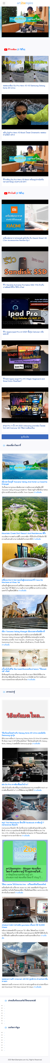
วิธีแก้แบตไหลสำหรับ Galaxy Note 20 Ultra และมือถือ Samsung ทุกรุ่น (24, 734)
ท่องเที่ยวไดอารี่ (13, 445)
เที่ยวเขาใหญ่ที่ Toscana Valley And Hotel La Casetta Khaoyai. (24, 483)
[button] (5, 21)
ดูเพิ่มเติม (25, 436)
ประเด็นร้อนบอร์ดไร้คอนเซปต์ (22, 1000)
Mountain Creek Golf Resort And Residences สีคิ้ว (24, 533)
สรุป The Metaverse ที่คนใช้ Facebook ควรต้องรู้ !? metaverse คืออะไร (23, 823)
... (4, 1005)
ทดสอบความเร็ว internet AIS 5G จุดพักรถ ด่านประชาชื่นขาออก (25, 980)
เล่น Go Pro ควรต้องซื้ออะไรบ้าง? (15, 784)
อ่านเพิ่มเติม (38, 492)
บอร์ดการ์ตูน (14, 1027)
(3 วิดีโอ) (21, 49)
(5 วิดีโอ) (20, 193)
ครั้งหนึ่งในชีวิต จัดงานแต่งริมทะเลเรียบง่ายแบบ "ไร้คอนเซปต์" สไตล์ (24, 670)
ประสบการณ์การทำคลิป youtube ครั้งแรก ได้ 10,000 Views (23, 926)
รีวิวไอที (11, 193)
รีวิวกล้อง (12, 49)
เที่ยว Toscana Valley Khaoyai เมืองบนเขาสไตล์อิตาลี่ (23, 631)
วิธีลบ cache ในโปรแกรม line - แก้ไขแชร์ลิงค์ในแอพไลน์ (24, 884)
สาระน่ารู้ (10, 691)
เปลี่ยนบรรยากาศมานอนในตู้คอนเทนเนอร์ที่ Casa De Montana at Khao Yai (22, 581)
